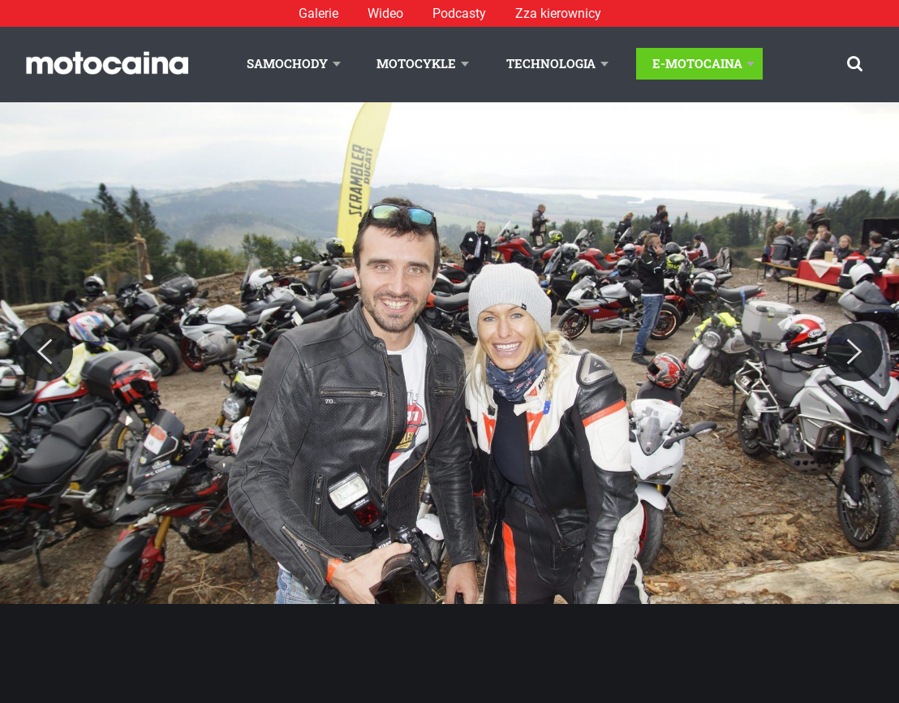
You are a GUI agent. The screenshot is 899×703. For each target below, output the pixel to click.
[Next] (854, 352)
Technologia (551, 63)
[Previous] (44, 352)
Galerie (318, 13)
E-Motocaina (697, 63)
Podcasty (459, 13)
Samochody (287, 63)
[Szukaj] (854, 63)
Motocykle (416, 63)
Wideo (385, 13)
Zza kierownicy (558, 13)
